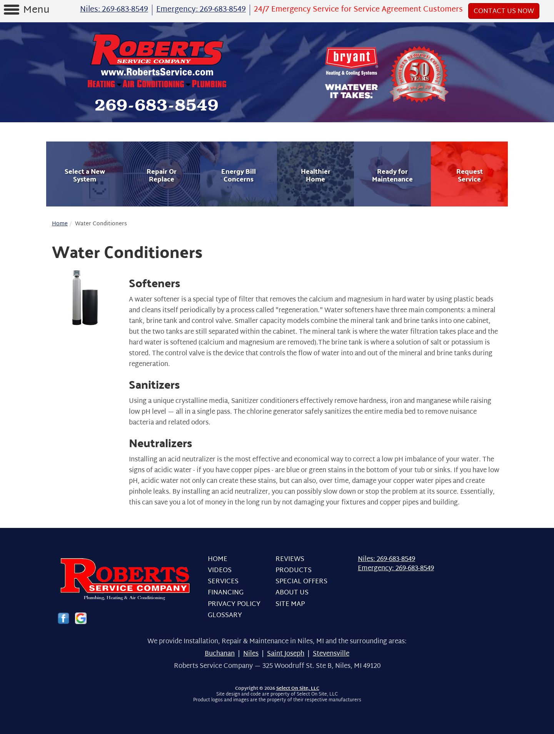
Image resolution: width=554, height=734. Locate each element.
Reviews (289, 559)
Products (293, 570)
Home (60, 224)
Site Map (290, 604)
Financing (226, 593)
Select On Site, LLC (297, 688)
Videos (220, 570)
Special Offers (301, 582)
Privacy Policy (234, 604)
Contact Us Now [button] (504, 11)
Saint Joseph (285, 654)
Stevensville (331, 654)
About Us (292, 593)
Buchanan (220, 654)
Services (223, 582)
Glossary (225, 615)
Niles (251, 654)
